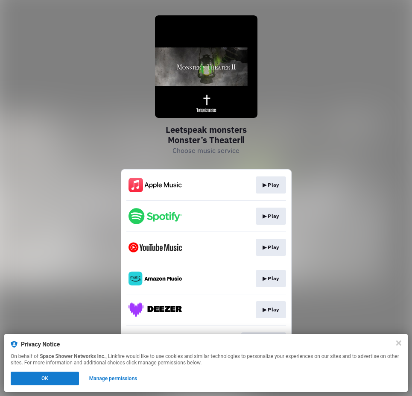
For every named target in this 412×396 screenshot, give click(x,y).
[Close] (399, 343)
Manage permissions (113, 378)
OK (44, 378)
